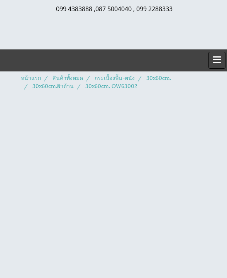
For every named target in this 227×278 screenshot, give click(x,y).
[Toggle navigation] (216, 60)
